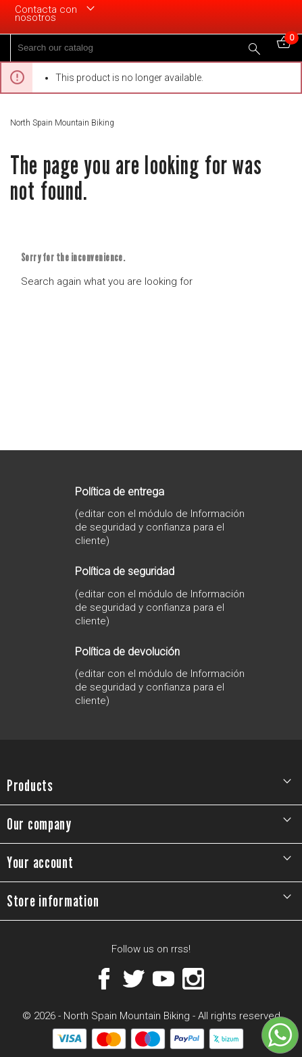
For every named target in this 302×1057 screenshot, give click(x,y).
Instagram (193, 979)
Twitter (134, 979)
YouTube (163, 979)
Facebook (104, 979)
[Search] (139, 47)
